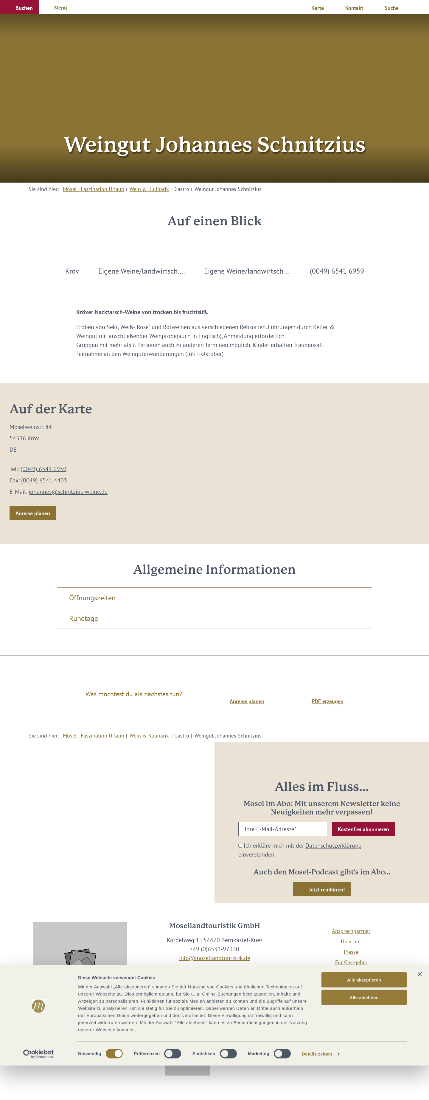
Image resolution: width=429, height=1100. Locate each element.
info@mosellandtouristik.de (214, 958)
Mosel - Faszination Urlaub (93, 189)
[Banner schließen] (420, 1009)
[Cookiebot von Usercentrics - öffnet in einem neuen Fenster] (39, 1088)
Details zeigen (317, 1088)
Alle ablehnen (364, 1031)
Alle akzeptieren (364, 1014)
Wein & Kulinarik (149, 189)
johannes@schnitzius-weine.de (68, 492)
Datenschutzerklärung (333, 845)
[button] (19, 7)
